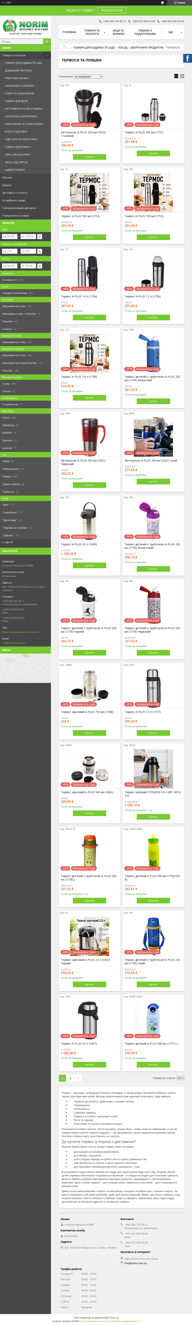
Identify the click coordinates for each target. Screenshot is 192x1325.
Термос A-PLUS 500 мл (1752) (80, 216)
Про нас (7, 177)
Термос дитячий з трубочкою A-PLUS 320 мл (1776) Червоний (152, 629)
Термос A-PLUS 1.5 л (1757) (143, 712)
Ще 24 (9, 542)
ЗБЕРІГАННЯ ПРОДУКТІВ (146, 47)
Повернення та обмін (15, 215)
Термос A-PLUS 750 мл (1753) (144, 216)
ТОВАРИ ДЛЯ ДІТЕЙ (16, 101)
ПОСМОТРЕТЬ (112, 10)
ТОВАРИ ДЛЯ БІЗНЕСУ (18, 147)
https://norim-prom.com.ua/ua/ (20, 632)
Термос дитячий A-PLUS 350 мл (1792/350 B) (152, 877)
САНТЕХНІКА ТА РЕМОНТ (19, 86)
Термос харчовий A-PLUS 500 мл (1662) (87, 792)
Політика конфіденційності (125, 1321)
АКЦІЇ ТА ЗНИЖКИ (118, 32)
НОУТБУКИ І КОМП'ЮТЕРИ (20, 116)
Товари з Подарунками (145, 32)
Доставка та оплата (14, 192)
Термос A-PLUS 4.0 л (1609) (79, 544)
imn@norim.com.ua (13, 643)
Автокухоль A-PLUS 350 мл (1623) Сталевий (83, 134)
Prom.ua (114, 1317)
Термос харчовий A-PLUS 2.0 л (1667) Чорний (85, 961)
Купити (89, 157)
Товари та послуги (13, 55)
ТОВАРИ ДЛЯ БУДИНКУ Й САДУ (23, 63)
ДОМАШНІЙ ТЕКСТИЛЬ (18, 70)
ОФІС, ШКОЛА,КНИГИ (17, 154)
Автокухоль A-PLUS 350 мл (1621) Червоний (83, 462)
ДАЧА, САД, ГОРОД (16, 162)
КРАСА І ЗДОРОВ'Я (16, 131)
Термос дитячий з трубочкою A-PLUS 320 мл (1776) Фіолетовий (152, 546)
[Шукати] (47, 41)
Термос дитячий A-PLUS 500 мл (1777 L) (151, 1043)
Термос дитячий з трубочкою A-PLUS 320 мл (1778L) (88, 877)
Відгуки (6, 185)
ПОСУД (122, 47)
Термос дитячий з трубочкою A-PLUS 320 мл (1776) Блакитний (152, 378)
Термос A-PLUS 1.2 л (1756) (143, 296)
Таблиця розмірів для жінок (19, 208)
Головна (69, 32)
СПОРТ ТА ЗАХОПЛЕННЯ (19, 93)
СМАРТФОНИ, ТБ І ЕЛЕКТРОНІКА (24, 124)
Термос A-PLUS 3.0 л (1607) (79, 1043)
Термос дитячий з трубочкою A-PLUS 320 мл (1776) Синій (152, 961)
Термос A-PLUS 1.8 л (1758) (79, 376)
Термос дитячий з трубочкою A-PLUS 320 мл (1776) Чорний (88, 629)
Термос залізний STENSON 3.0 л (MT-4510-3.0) (153, 794)
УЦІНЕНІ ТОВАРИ (15, 170)
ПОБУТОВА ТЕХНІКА (17, 78)
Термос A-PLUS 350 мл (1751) (144, 132)
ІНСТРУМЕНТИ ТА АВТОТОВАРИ (23, 108)
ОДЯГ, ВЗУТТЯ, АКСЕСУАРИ (21, 139)
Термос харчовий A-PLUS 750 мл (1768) (87, 712)
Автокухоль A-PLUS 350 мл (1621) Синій (151, 460)
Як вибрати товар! (13, 200)
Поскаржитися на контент (95, 1321)
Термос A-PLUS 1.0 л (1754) (79, 296)
